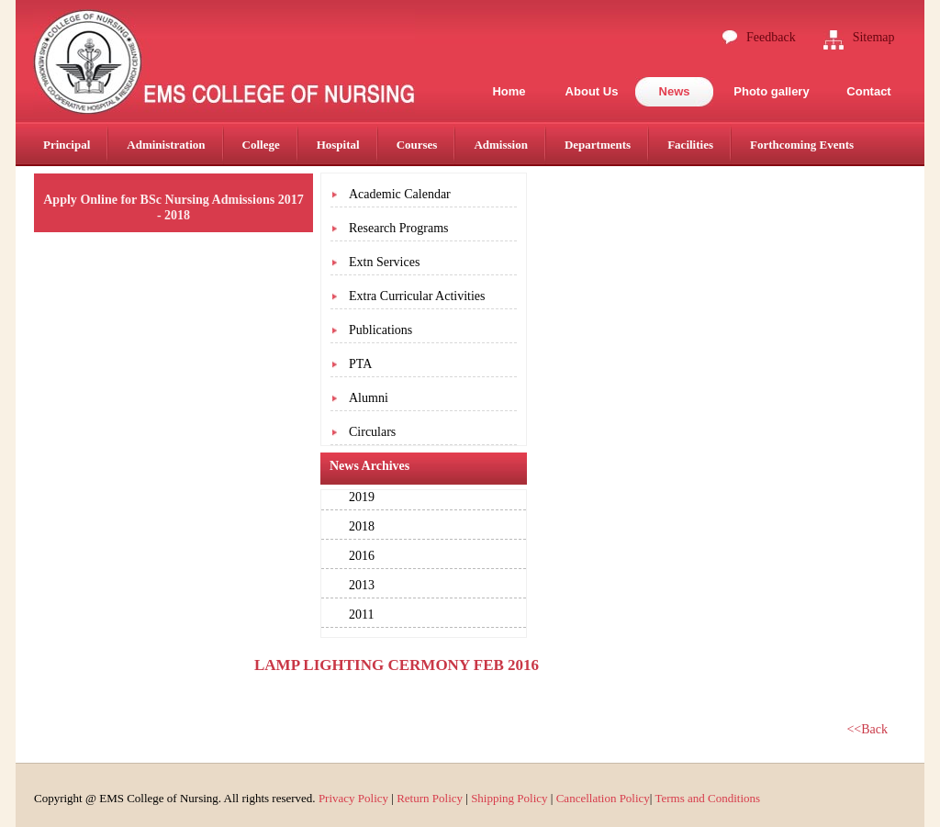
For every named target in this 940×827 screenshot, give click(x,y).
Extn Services (384, 262)
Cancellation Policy (603, 798)
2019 (362, 497)
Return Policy (430, 798)
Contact (868, 91)
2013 (362, 585)
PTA (360, 364)
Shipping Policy (509, 798)
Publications (380, 330)
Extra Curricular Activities (417, 296)
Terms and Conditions (707, 798)
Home (508, 91)
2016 (362, 556)
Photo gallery (771, 91)
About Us (592, 91)
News (674, 91)
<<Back (867, 729)
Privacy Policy (353, 798)
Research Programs (398, 228)
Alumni (368, 398)
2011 (361, 614)
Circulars (372, 432)
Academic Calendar (400, 194)
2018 (362, 526)
